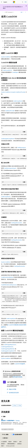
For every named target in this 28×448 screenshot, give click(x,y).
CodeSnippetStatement (7, 346)
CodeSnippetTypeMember (8, 349)
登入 (26, 2)
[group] (14, 134)
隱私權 (2, 443)
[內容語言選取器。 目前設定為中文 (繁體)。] (5, 434)
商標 (2, 446)
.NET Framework (9, 12)
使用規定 (19, 443)
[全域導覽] (1, 2)
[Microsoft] (14, 2)
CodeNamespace (21, 147)
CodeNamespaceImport (10, 168)
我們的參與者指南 (17, 377)
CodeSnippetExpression (10, 344)
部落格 (15, 441)
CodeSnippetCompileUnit (7, 138)
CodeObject (15, 72)
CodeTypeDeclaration (16, 222)
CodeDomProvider (10, 110)
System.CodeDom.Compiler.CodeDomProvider (13, 92)
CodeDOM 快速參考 (19, 364)
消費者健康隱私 (11, 443)
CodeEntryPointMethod (7, 277)
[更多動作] (25, 12)
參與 (20, 441)
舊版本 (10, 441)
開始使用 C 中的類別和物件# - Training (10, 420)
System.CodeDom (5, 57)
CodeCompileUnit (7, 70)
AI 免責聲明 (4, 441)
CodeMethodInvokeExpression (9, 285)
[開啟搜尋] (22, 2)
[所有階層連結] (2, 12)
